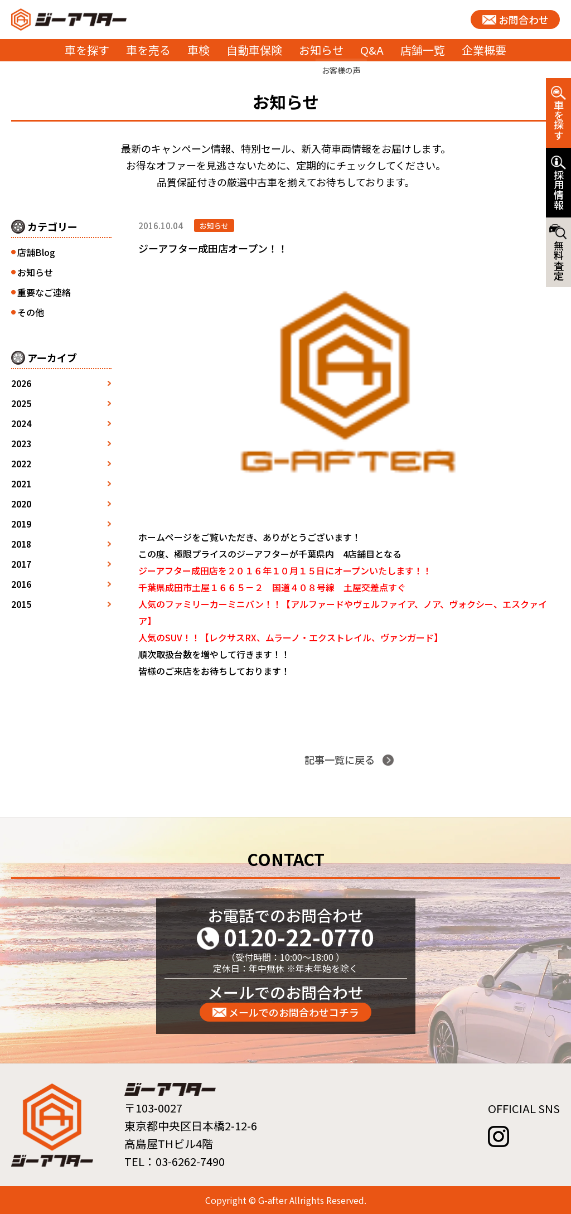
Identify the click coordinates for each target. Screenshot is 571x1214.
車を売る (148, 50)
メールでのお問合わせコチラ (294, 1012)
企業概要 (484, 50)
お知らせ (321, 50)
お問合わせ (524, 19)
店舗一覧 (422, 50)
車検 (198, 50)
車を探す (87, 50)
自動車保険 (254, 50)
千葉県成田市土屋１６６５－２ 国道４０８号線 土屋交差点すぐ (272, 587)
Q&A (372, 50)
